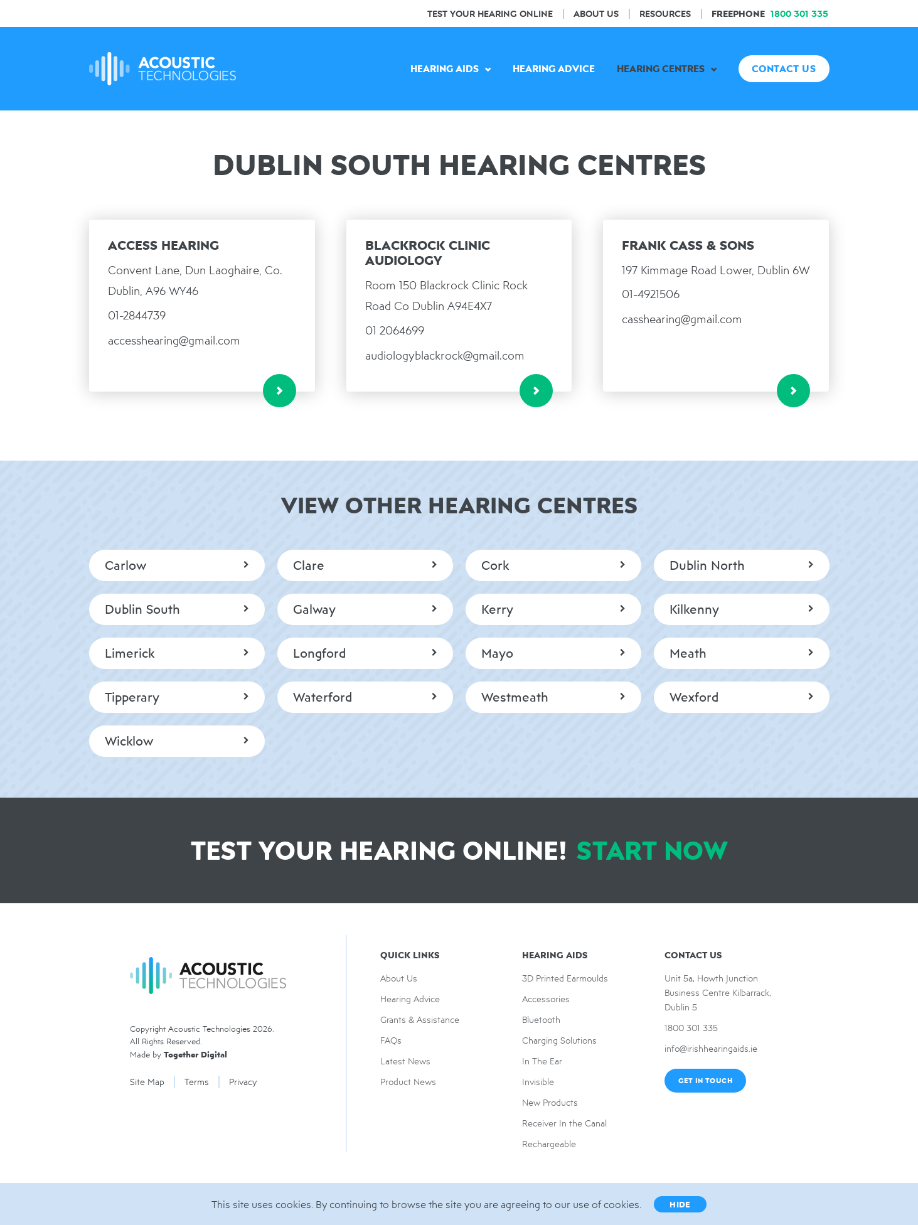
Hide (680, 1204)
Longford (319, 653)
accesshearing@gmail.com (174, 340)
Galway (314, 609)
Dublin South (142, 609)
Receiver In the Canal (564, 1123)
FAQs (391, 1040)
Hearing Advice (554, 69)
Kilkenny (694, 609)
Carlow (125, 565)
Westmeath (514, 697)
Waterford (322, 697)
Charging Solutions (559, 1040)
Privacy (243, 1082)
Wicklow (129, 741)
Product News (408, 1082)
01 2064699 (394, 330)
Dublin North (707, 565)
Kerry (497, 609)
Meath (688, 653)
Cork (495, 565)
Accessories (546, 999)
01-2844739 (137, 315)
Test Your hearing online (490, 13)
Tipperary (132, 697)
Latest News (405, 1061)
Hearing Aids (444, 69)
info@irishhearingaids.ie (710, 1049)
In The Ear (542, 1061)
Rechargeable (549, 1144)
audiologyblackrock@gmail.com (445, 355)
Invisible (538, 1082)
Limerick (129, 653)
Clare (308, 565)
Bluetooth (541, 1020)
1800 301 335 (691, 1028)
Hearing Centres (661, 69)
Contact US (784, 69)
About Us (596, 13)
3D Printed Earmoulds (565, 978)
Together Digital (195, 1054)
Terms (196, 1082)
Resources (665, 13)
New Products (550, 1103)
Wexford (694, 697)
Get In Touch (705, 1080)
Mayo (497, 653)
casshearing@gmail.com (682, 319)
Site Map (147, 1082)
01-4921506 (651, 294)
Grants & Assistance (419, 1020)
